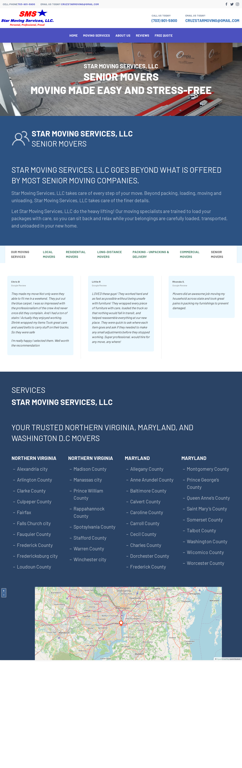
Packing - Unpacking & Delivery (151, 254)
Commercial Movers (189, 254)
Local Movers (49, 254)
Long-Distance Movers (109, 254)
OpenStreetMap (223, 659)
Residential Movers (76, 254)
